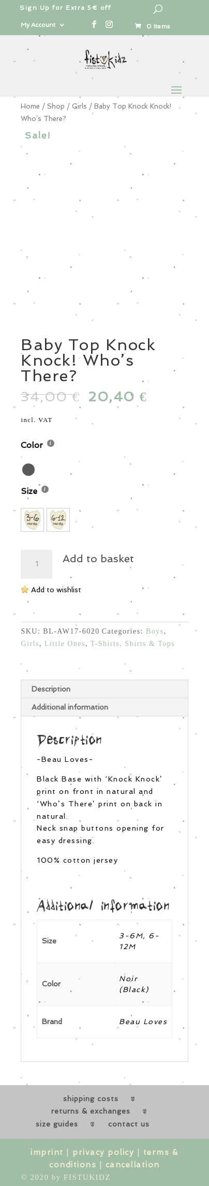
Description (51, 689)
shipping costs (90, 1098)
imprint (47, 1152)
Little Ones (64, 644)
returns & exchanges (90, 1111)
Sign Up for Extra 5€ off (65, 7)
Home (30, 106)
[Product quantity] (36, 564)
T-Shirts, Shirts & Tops (133, 644)
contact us (129, 1124)
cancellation (133, 1164)
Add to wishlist (56, 590)
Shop (56, 106)
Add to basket (98, 558)
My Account (38, 25)
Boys (155, 631)
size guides (57, 1124)
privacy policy (103, 1152)
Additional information (70, 707)
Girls (79, 106)
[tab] (104, 689)
